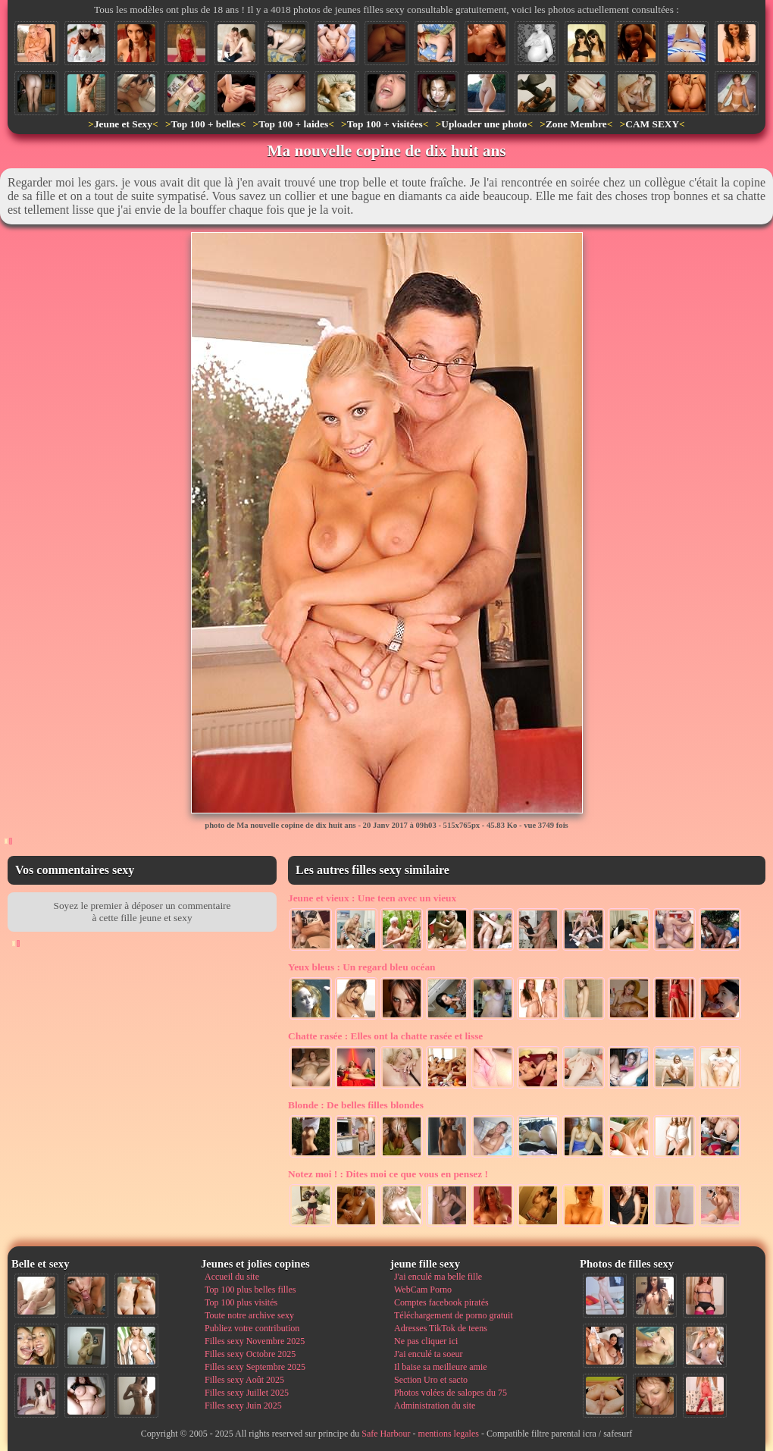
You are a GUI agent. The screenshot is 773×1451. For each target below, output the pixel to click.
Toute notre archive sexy (249, 1315)
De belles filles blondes (356, 1105)
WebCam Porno (423, 1289)
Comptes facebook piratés (441, 1302)
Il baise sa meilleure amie (440, 1367)
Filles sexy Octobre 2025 (250, 1354)
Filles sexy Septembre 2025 (255, 1367)
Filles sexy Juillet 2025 (247, 1392)
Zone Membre (576, 124)
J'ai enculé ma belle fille (438, 1276)
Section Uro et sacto (431, 1379)
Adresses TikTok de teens (440, 1328)
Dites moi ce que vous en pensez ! (388, 1174)
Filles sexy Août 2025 (244, 1379)
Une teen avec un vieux (372, 898)
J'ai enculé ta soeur (428, 1354)
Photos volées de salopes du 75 (450, 1392)
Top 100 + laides (293, 124)
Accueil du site (232, 1276)
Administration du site (434, 1405)
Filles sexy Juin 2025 (243, 1405)
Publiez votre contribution (252, 1328)
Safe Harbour (385, 1433)
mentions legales (448, 1433)
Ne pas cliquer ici (426, 1341)
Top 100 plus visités (241, 1302)
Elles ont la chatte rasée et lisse (385, 1036)
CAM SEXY (652, 124)
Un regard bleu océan (362, 967)
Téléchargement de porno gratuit (453, 1315)
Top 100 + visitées (385, 124)
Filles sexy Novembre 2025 (255, 1341)
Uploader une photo (484, 124)
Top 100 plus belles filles (250, 1289)
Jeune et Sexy (123, 124)
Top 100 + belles (205, 124)
